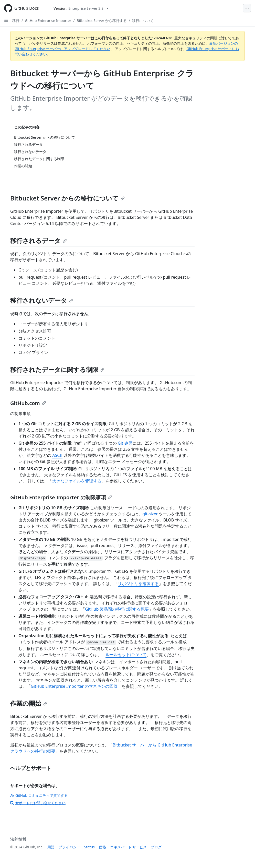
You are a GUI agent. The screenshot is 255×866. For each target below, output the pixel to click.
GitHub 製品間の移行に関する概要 (117, 609)
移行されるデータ (38, 240)
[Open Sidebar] (6, 20)
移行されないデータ (41, 300)
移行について (143, 20)
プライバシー (69, 847)
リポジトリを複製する (138, 583)
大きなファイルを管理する (76, 481)
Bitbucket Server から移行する (102, 20)
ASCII (57, 455)
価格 (102, 847)
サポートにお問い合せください (38, 802)
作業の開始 (28, 703)
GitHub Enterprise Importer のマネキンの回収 (74, 686)
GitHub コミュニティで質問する (39, 795)
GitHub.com (28, 403)
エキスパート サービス (128, 847)
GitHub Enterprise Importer (48, 20)
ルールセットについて (125, 654)
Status (89, 847)
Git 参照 (125, 443)
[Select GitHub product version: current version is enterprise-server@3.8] (81, 8)
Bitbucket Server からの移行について (67, 198)
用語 (51, 847)
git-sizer (150, 514)
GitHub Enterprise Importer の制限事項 (61, 497)
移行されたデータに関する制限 (57, 369)
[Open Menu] (247, 8)
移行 (15, 20)
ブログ (156, 847)
